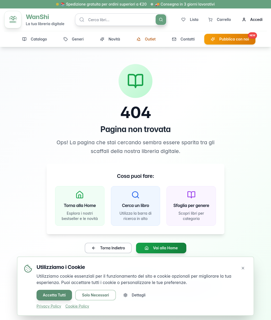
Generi (74, 39)
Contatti (183, 39)
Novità (110, 39)
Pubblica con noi (233, 38)
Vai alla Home (161, 248)
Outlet (146, 39)
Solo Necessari (95, 295)
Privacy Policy (49, 306)
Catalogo (34, 39)
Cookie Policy (77, 306)
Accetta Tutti (54, 295)
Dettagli (135, 295)
